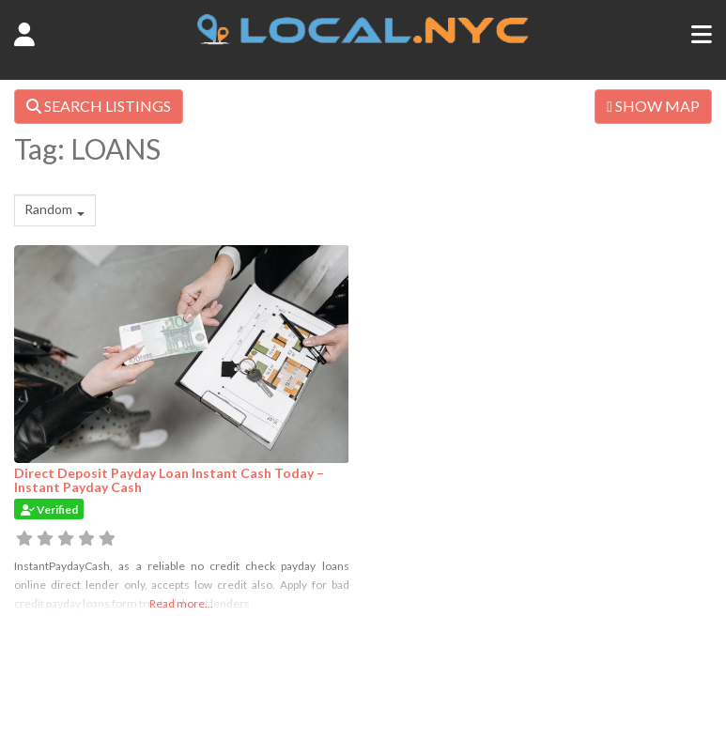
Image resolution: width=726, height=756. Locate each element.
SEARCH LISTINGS (98, 106)
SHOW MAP (653, 106)
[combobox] (55, 210)
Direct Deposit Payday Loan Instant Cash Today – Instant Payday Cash (169, 480)
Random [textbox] (48, 209)
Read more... (181, 603)
